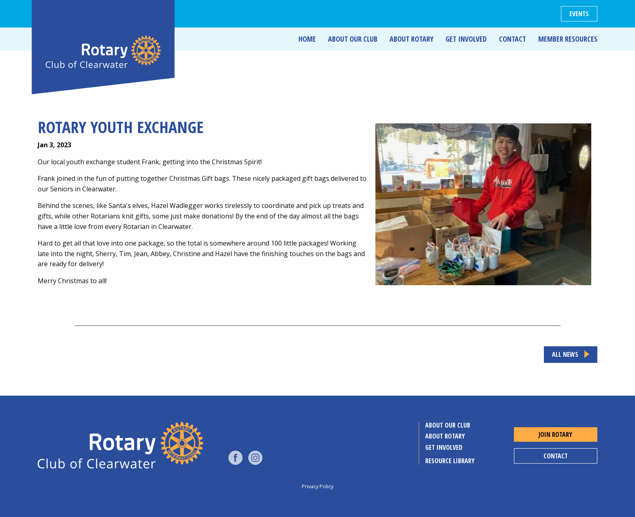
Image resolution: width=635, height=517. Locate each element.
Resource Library (450, 460)
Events (579, 13)
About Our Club (352, 39)
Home (307, 39)
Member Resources (567, 39)
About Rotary (411, 39)
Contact (512, 39)
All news (565, 354)
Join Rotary (555, 434)
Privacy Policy (317, 486)
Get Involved (466, 39)
